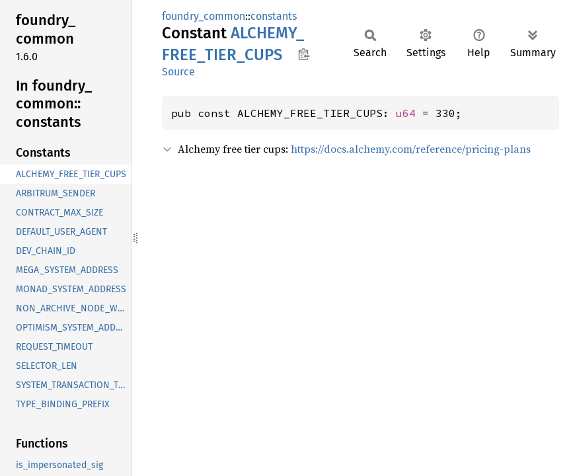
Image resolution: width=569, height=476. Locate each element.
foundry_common (203, 16)
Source (178, 71)
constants (273, 16)
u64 (406, 113)
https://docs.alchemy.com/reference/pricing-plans (411, 148)
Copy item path (304, 54)
